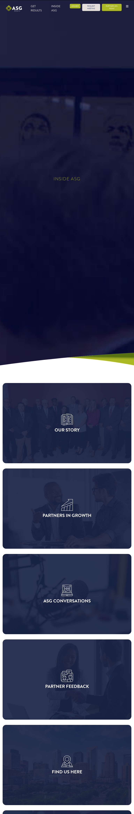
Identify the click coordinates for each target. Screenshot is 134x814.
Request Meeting (91, 7)
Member (75, 6)
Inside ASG (55, 8)
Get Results (36, 8)
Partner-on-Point (112, 7)
